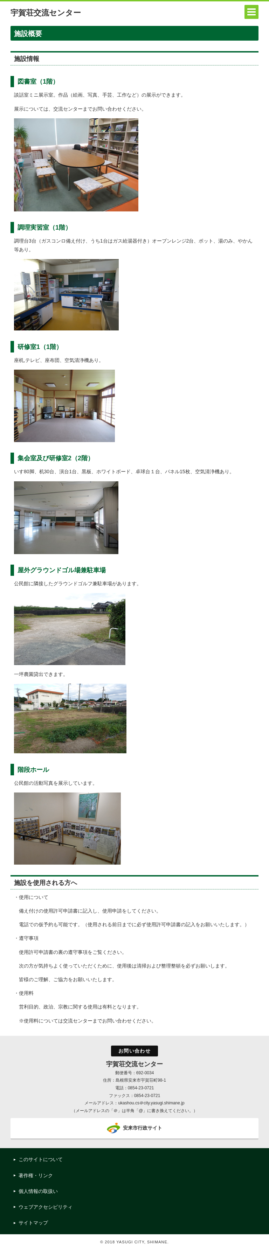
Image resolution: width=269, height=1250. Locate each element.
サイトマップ (33, 1222)
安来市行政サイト (142, 1128)
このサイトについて (41, 1159)
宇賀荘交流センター (46, 12)
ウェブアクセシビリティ (46, 1207)
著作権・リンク (36, 1175)
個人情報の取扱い (38, 1191)
